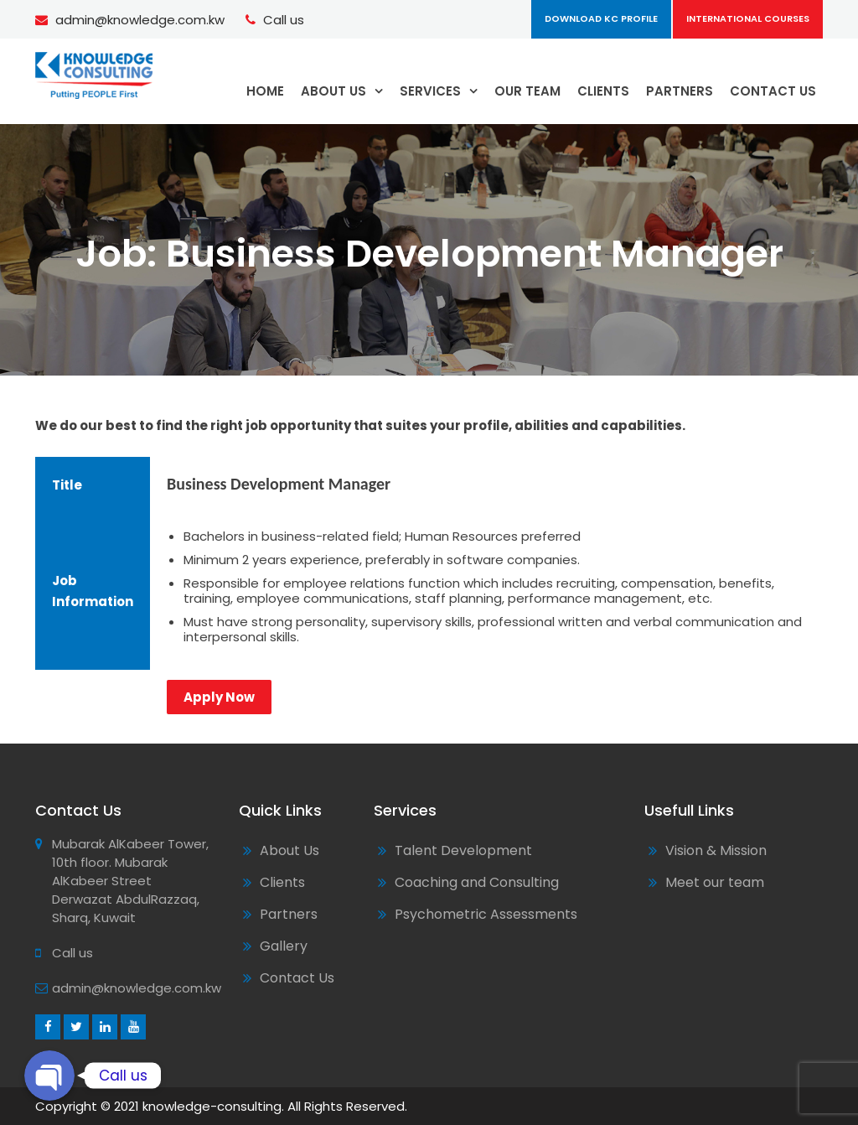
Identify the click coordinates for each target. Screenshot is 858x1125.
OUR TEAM (527, 91)
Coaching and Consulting (477, 882)
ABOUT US (333, 91)
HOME (265, 91)
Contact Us (297, 978)
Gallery (284, 946)
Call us (283, 20)
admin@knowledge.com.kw (140, 20)
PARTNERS (679, 91)
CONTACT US (773, 91)
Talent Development (463, 850)
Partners (289, 914)
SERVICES (430, 91)
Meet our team (714, 882)
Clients (282, 882)
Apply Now (219, 697)
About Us (289, 850)
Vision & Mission (716, 850)
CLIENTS (603, 91)
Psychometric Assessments (486, 914)
